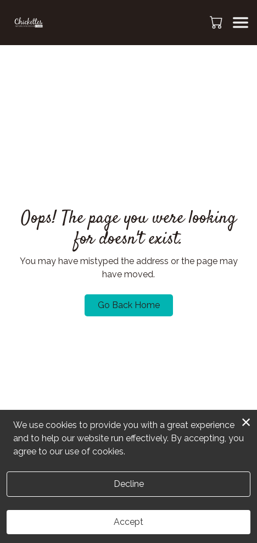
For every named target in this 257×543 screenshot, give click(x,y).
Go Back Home (129, 305)
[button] (217, 22)
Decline (129, 484)
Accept (128, 522)
